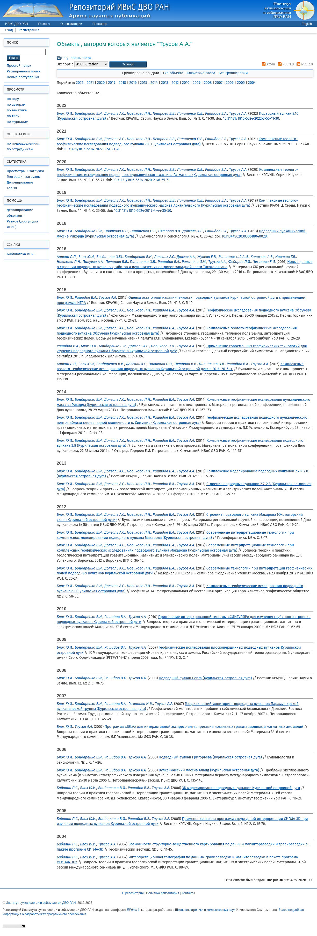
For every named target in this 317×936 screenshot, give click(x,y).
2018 (122, 82)
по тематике (17, 110)
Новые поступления (23, 77)
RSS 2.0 (304, 64)
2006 (230, 82)
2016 (133, 82)
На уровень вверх (76, 58)
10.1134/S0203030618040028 (244, 236)
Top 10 (12, 188)
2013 (164, 82)
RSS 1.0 (285, 64)
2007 (219, 82)
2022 (79, 82)
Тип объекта (173, 73)
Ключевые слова (201, 73)
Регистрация (29, 30)
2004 (252, 82)
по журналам (17, 121)
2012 (175, 82)
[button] (128, 64)
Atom (267, 64)
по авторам (16, 104)
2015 (143, 82)
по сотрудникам (20, 149)
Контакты (188, 893)
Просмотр (99, 24)
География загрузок (23, 176)
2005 (241, 82)
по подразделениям (23, 143)
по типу (13, 116)
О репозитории (71, 24)
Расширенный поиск (23, 71)
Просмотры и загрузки (25, 171)
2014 (154, 82)
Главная (44, 24)
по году (13, 99)
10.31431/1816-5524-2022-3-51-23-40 (92, 149)
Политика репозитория (162, 893)
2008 (208, 82)
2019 (111, 82)
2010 (185, 82)
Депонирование (20, 182)
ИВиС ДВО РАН (16, 24)
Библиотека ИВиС (21, 254)
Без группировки (233, 73)
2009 (196, 82)
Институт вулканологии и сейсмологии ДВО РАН (41, 903)
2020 (101, 82)
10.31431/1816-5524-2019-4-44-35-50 (142, 210)
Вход (9, 30)
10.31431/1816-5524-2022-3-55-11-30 (251, 118)
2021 (90, 82)
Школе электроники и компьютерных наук (205, 910)
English (307, 24)
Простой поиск (19, 65)
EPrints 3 (133, 910)
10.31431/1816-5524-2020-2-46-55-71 (141, 180)
